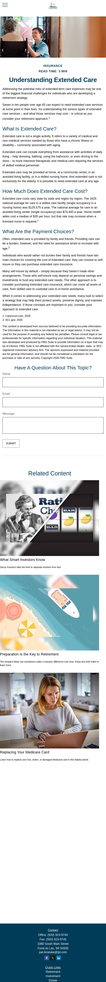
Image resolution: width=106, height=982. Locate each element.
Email (6, 393)
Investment (53, 976)
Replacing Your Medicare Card (24, 752)
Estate (53, 980)
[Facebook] (46, 958)
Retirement (53, 971)
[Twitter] (53, 958)
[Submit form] (10, 443)
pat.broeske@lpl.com (53, 952)
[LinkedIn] (58, 958)
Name (6, 373)
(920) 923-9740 (58, 935)
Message (8, 413)
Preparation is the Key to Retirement (29, 654)
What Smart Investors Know (22, 560)
